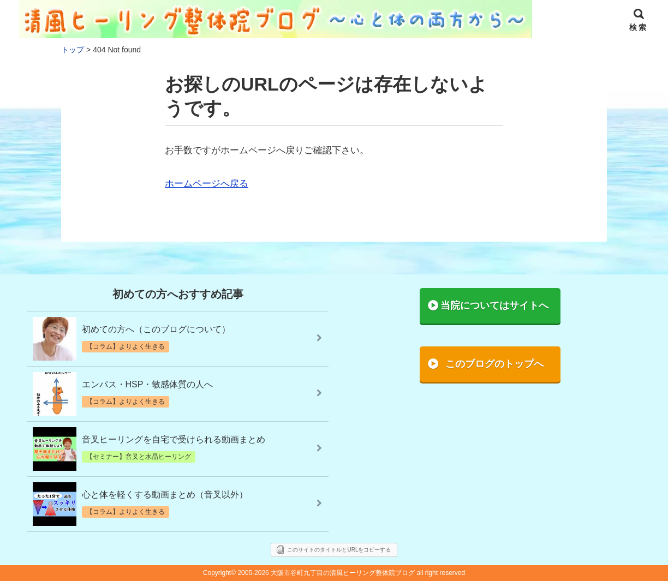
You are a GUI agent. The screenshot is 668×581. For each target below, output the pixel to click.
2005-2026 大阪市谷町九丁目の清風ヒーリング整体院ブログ (326, 573)
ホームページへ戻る (206, 183)
